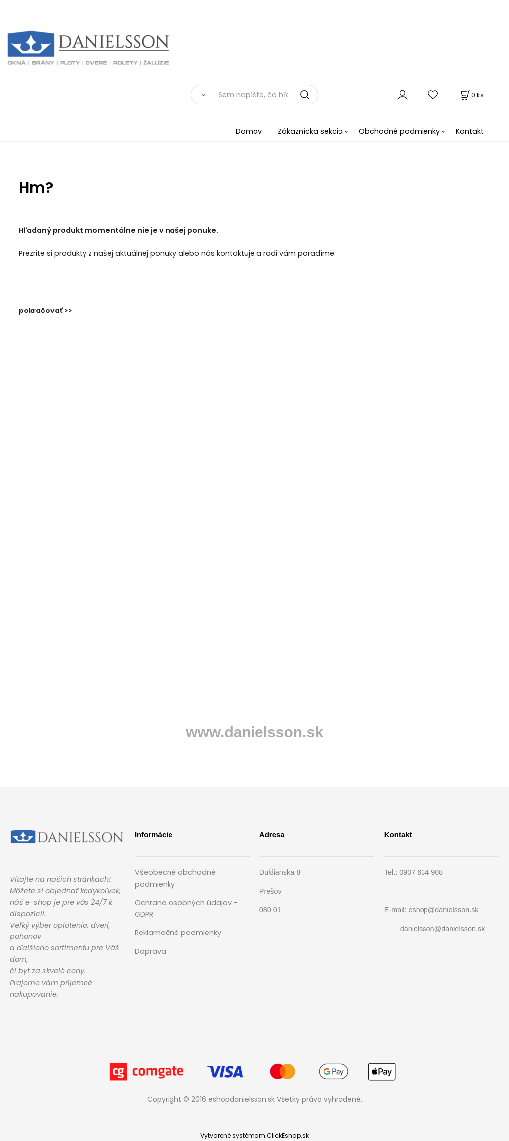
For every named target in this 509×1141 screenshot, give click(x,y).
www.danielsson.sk (254, 732)
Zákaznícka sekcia (310, 131)
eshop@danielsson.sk (444, 910)
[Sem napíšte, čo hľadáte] (265, 94)
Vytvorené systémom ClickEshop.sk (254, 1135)
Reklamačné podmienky (178, 932)
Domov (249, 131)
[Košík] (471, 95)
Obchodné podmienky (399, 131)
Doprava (150, 951)
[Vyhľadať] (201, 94)
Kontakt (470, 131)
